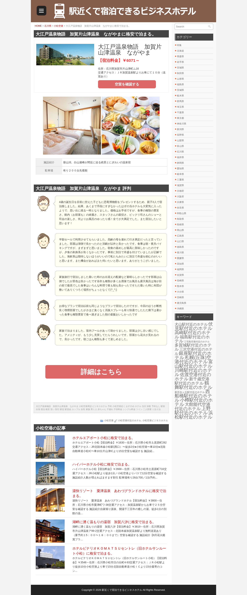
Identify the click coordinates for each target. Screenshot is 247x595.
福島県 (180, 84)
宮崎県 (180, 297)
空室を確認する (127, 84)
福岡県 (180, 269)
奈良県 (180, 207)
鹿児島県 (181, 303)
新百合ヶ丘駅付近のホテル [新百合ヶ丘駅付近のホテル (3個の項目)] (190, 392)
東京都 (180, 118)
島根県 (180, 224)
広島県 (180, 235)
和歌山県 (181, 213)
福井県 (180, 157)
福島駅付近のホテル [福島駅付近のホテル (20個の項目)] (192, 339)
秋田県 (180, 73)
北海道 (180, 50)
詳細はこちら (101, 371)
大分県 (180, 291)
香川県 (180, 252)
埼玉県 (180, 107)
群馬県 (180, 101)
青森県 (180, 56)
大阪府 (180, 196)
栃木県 (180, 95)
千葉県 (180, 112)
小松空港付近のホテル (129, 420)
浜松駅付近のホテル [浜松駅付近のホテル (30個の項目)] (194, 415)
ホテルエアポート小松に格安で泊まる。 (103, 438)
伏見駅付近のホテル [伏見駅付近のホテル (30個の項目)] (194, 326)
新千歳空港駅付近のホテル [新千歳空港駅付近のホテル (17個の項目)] (192, 381)
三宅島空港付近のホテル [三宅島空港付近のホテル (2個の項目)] (197, 341)
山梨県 (180, 140)
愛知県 (180, 168)
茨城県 (180, 90)
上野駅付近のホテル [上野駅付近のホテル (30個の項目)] (193, 410)
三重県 (180, 179)
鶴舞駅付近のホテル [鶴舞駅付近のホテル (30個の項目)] (193, 385)
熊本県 (180, 286)
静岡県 (180, 163)
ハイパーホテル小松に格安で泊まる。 (101, 464)
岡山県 (180, 230)
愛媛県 (180, 258)
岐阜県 (180, 174)
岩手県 (180, 62)
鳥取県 (180, 219)
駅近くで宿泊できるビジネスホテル (122, 589)
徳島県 (180, 247)
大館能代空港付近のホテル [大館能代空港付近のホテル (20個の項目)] (192, 406)
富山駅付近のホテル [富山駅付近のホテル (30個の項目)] (194, 364)
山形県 (180, 78)
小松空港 (58, 26)
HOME (38, 26)
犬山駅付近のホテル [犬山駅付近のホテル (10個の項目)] (191, 324)
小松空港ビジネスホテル (155, 420)
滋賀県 (180, 185)
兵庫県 (180, 202)
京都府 (180, 191)
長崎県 (180, 280)
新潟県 (180, 129)
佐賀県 (180, 275)
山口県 (180, 241)
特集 (179, 45)
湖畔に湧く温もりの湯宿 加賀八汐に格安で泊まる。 (114, 522)
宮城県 (180, 67)
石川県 (47, 26)
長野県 (180, 135)
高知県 (180, 263)
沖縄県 (180, 308)
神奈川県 (181, 123)
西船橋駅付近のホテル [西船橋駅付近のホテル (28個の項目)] (193, 396)
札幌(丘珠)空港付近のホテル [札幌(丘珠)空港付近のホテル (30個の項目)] (193, 359)
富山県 (180, 146)
